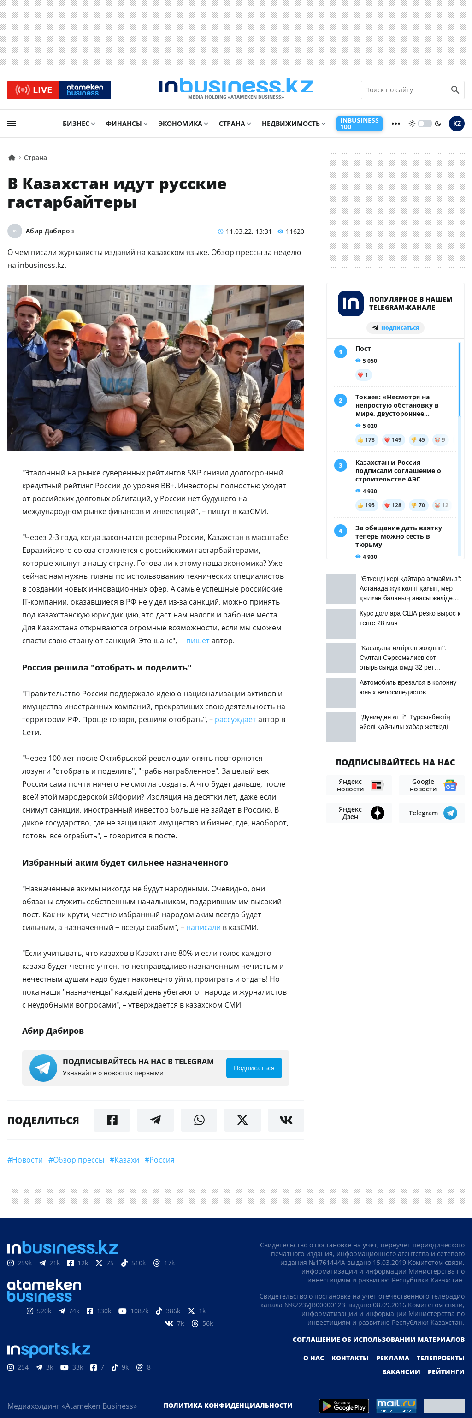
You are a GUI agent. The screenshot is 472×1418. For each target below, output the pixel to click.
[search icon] (455, 92)
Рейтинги (446, 1375)
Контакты (350, 1362)
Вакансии (401, 1375)
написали (203, 931)
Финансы (124, 127)
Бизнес (76, 127)
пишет (198, 645)
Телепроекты (441, 1362)
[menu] (11, 128)
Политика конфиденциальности (228, 1409)
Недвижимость (291, 127)
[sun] (412, 127)
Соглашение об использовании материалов (379, 1343)
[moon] (438, 127)
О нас (313, 1362)
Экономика (180, 127)
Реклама (392, 1362)
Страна (232, 127)
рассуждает (235, 723)
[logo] (236, 92)
